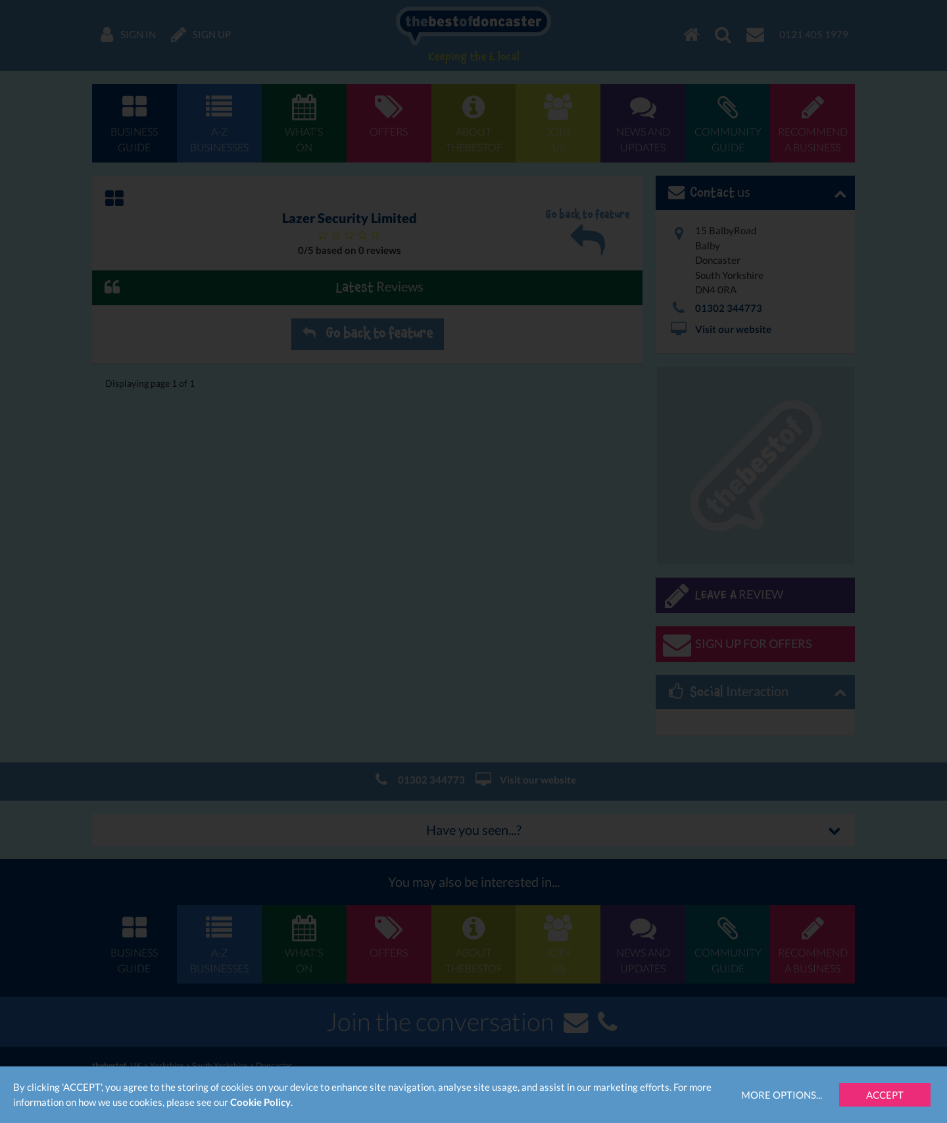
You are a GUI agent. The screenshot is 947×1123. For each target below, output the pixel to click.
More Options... (781, 1095)
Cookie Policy (260, 1102)
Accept (885, 1095)
